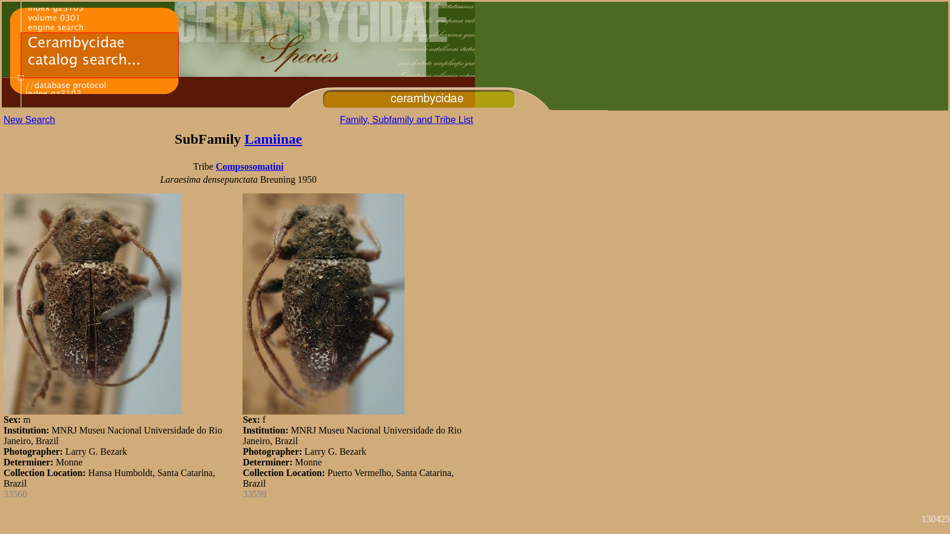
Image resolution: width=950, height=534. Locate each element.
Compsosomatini (250, 166)
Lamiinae (273, 139)
